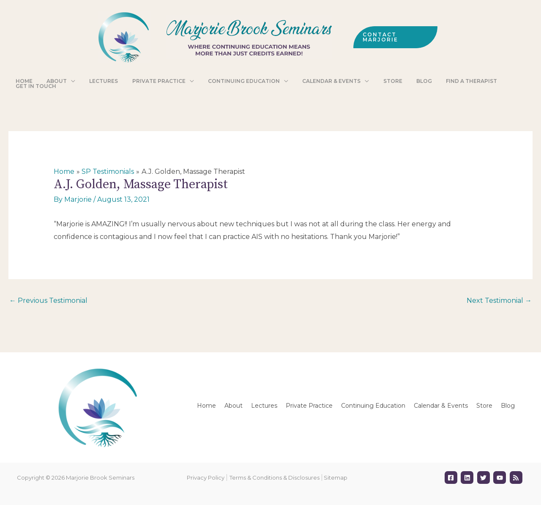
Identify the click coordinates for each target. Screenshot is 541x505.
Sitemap (335, 477)
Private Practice (309, 405)
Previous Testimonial (48, 300)
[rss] (517, 477)
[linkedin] (468, 477)
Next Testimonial (499, 300)
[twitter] (484, 477)
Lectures (264, 405)
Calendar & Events (441, 405)
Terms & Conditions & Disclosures (275, 477)
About (233, 405)
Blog (508, 405)
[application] (78, 81)
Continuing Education (373, 405)
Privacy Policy (205, 477)
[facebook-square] (452, 477)
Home (206, 405)
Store (484, 405)
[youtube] (500, 477)
